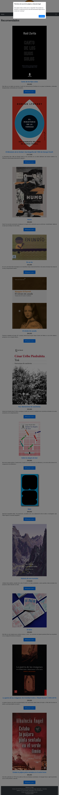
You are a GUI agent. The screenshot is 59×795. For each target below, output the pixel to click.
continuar (42, 16)
